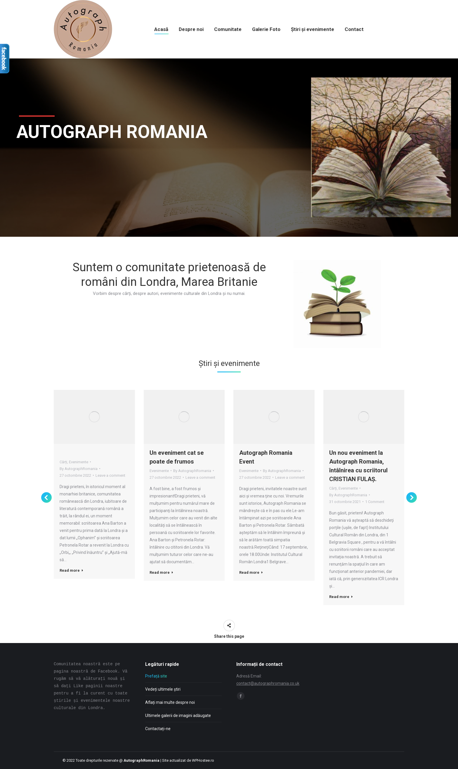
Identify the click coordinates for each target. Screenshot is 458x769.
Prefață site (156, 676)
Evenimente (78, 462)
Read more (71, 570)
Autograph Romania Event (265, 457)
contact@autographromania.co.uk (267, 683)
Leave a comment (110, 475)
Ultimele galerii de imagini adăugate (178, 715)
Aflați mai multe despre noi (170, 702)
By (79, 468)
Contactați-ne (158, 728)
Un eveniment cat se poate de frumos (177, 457)
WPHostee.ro (203, 760)
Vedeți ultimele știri (163, 689)
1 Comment (374, 502)
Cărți (63, 462)
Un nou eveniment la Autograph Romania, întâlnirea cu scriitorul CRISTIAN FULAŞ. (358, 466)
